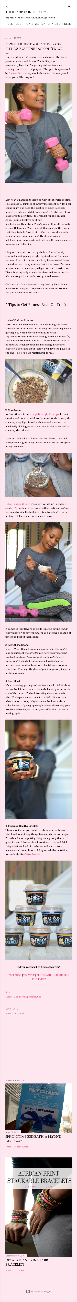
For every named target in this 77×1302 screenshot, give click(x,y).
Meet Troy (22, 23)
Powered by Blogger (38, 1291)
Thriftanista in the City (25, 12)
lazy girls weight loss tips (44, 414)
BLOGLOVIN (44, 975)
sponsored (31, 996)
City (50, 23)
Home (9, 23)
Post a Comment (15, 1013)
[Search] (70, 5)
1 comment (19, 1270)
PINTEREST (39, 979)
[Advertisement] (38, 1046)
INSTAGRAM (60, 975)
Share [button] (8, 992)
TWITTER (29, 975)
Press (66, 23)
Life (57, 23)
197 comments (21, 1146)
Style (35, 23)
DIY (43, 23)
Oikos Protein (32, 854)
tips (39, 996)
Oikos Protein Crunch (17, 503)
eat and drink (19, 996)
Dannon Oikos (17, 73)
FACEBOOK (14, 975)
